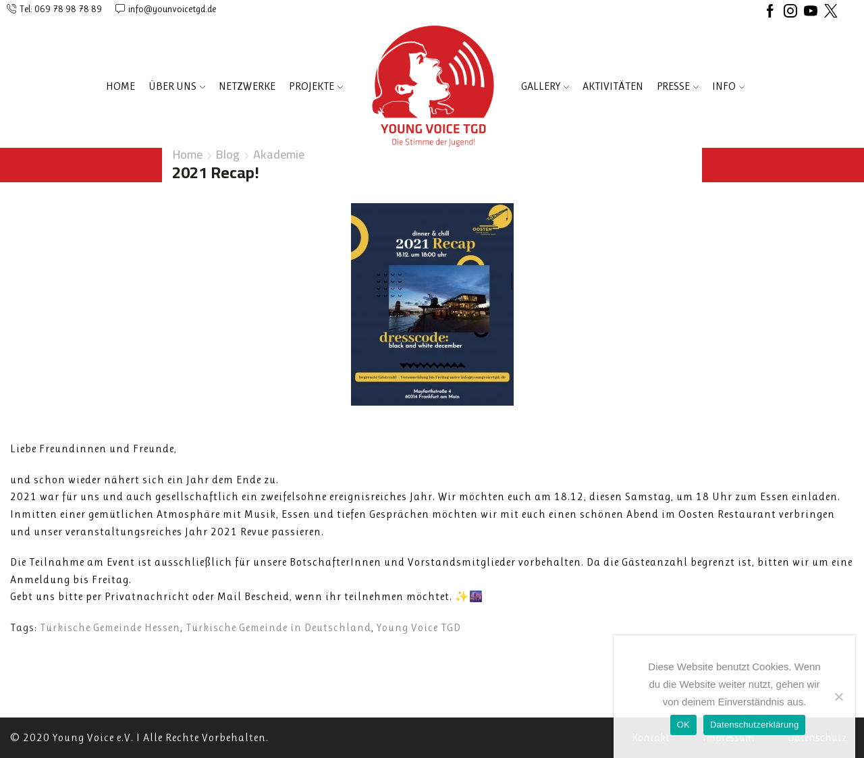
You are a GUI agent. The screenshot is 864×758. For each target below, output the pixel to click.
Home (120, 86)
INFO (728, 86)
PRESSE (678, 86)
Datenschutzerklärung (754, 725)
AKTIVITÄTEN (613, 86)
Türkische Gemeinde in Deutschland (278, 627)
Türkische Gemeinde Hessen (110, 627)
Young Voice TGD (419, 627)
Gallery (545, 86)
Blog (228, 154)
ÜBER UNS (176, 86)
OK (683, 725)
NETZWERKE (247, 86)
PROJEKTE (316, 86)
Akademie (278, 154)
